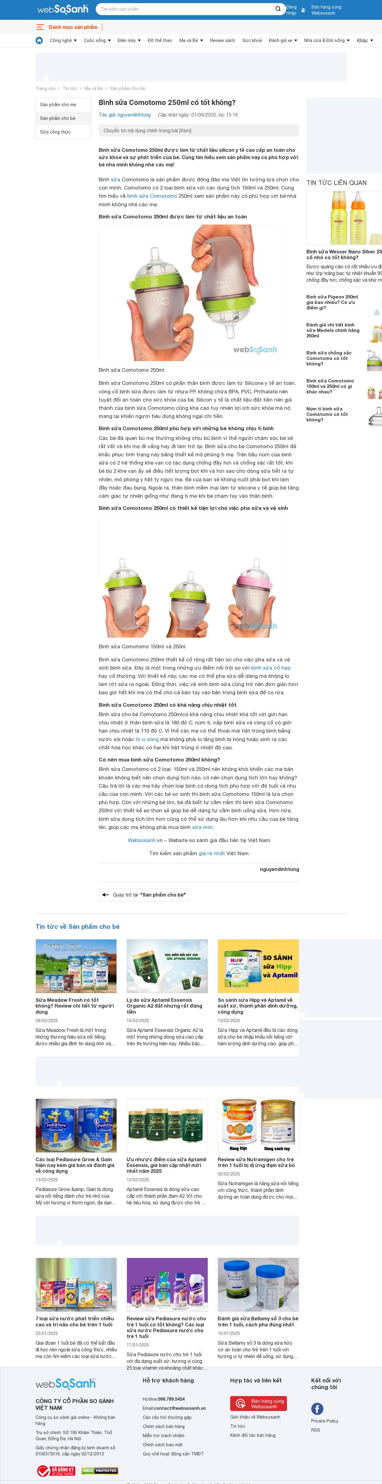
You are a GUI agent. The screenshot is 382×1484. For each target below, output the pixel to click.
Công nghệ (61, 40)
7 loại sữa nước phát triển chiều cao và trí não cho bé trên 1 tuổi (75, 1321)
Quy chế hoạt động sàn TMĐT (173, 1453)
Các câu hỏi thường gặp (167, 1417)
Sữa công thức (55, 132)
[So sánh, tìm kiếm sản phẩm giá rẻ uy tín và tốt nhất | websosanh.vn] (63, 10)
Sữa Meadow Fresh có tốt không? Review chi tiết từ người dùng (75, 1005)
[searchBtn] (278, 9)
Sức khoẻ (252, 40)
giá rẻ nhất (212, 853)
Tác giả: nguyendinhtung (125, 114)
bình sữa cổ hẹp (271, 668)
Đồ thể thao (160, 40)
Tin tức (70, 88)
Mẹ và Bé (188, 40)
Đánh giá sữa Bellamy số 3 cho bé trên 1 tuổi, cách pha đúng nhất (258, 1321)
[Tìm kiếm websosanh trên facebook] (317, 1409)
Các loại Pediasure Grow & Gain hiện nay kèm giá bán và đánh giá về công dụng (75, 1165)
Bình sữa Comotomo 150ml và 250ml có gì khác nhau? (330, 386)
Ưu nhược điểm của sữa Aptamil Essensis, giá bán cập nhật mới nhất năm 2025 (166, 1165)
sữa (115, 179)
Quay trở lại (149, 895)
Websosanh (142, 840)
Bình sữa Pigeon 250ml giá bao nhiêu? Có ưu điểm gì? (332, 302)
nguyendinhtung (279, 869)
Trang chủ (46, 88)
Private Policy (324, 1421)
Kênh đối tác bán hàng (252, 1435)
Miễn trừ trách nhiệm (163, 1435)
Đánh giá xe (280, 40)
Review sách (222, 40)
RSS (315, 1430)
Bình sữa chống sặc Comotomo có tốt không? (329, 358)
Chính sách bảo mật (163, 1444)
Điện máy (127, 40)
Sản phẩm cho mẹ (58, 104)
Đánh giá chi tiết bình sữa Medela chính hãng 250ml (333, 330)
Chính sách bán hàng (164, 1426)
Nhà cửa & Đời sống (324, 40)
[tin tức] (39, 40)
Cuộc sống (95, 40)
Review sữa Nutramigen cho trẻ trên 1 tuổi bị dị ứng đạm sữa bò (256, 1162)
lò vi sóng (147, 739)
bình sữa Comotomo (152, 196)
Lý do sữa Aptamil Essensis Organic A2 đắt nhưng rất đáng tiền (164, 1005)
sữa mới (202, 827)
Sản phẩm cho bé (127, 88)
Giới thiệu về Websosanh (255, 1417)
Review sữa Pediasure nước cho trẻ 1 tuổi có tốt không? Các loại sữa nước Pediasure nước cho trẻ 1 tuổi (166, 1327)
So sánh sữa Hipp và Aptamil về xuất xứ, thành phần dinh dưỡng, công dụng (258, 1005)
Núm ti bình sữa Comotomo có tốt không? (327, 414)
